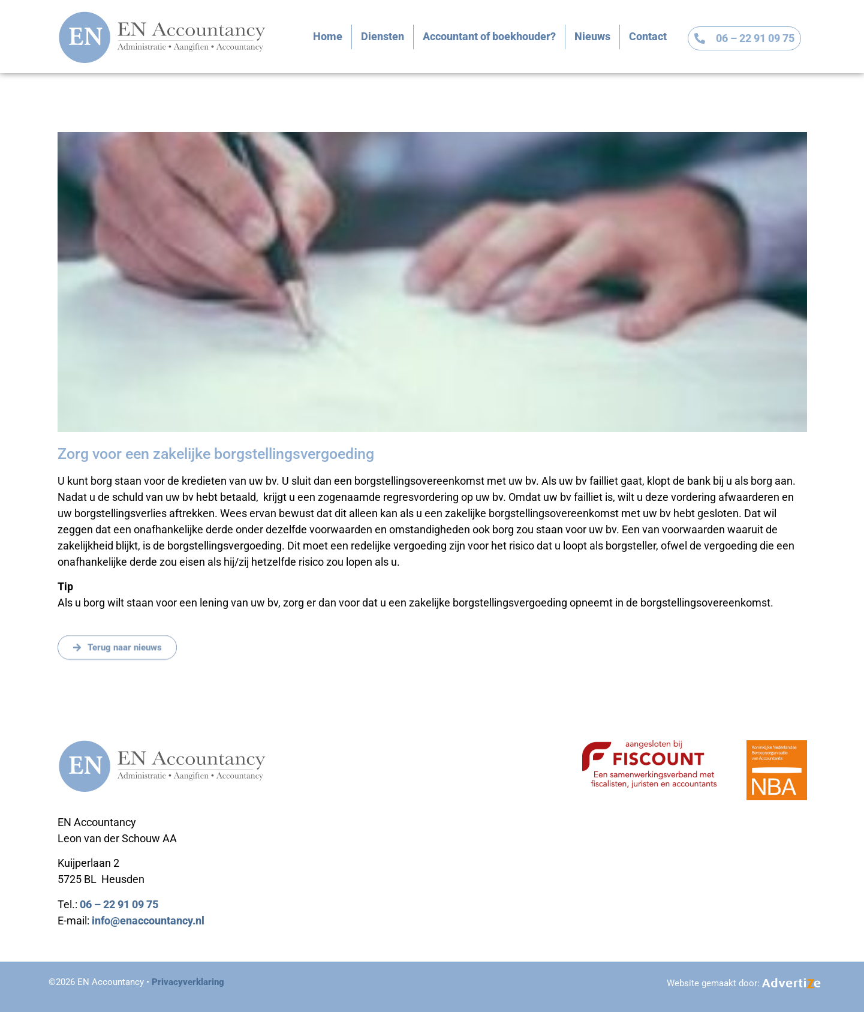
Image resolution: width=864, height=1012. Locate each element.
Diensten (382, 36)
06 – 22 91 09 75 (119, 904)
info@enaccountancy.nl (148, 920)
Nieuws (592, 36)
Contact (648, 36)
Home (327, 36)
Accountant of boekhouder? (489, 36)
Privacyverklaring (188, 982)
